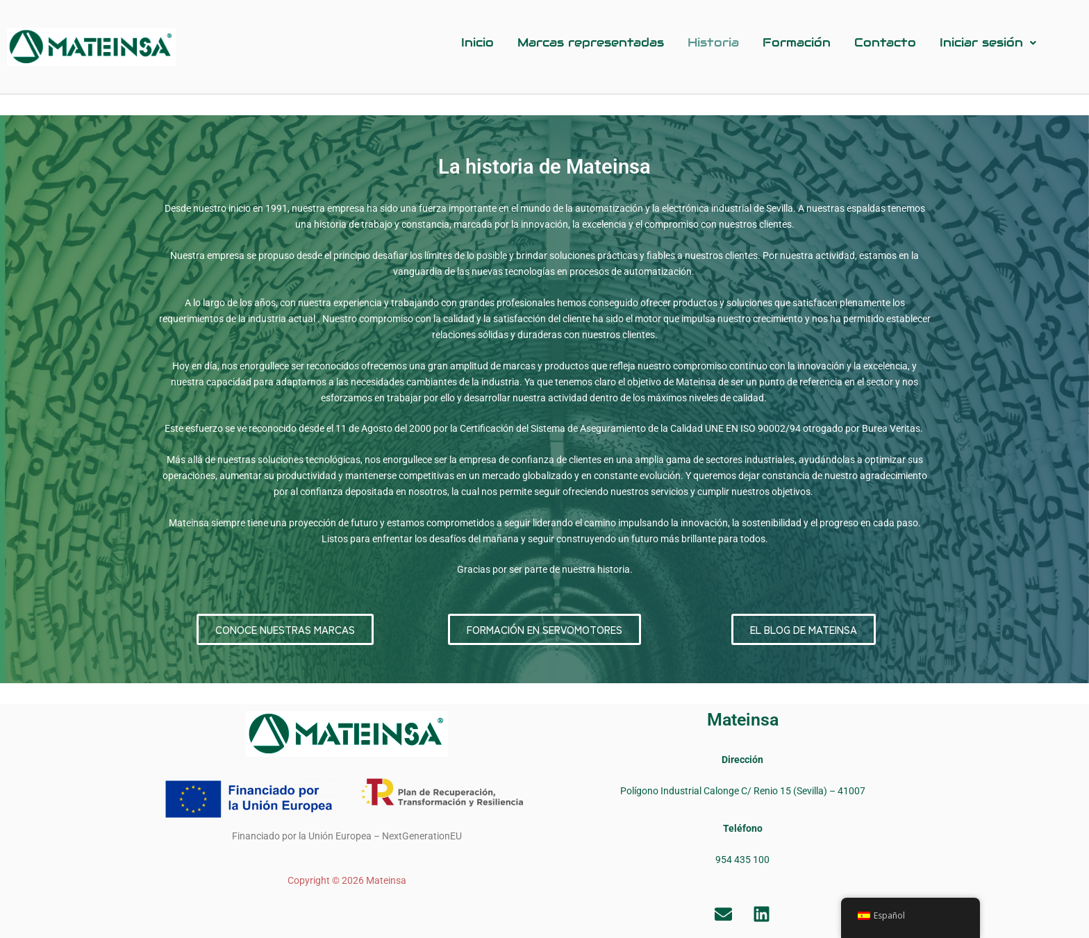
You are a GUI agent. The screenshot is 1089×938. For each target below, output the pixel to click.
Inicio (477, 42)
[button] (988, 42)
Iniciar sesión (988, 42)
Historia (713, 42)
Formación (797, 42)
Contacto (885, 42)
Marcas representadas (590, 42)
